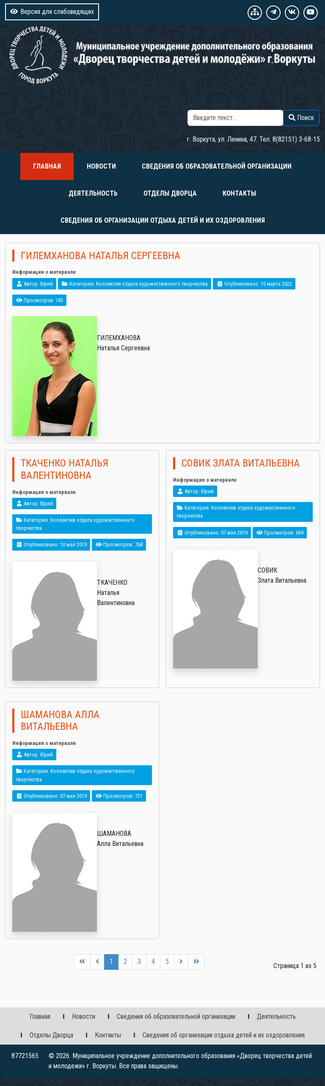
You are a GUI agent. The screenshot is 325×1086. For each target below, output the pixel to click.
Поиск (255, 105)
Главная (47, 166)
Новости (101, 166)
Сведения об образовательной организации (217, 166)
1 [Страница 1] (111, 962)
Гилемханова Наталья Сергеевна (100, 256)
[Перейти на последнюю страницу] (196, 962)
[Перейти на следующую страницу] (181, 962)
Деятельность (93, 193)
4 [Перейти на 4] (153, 962)
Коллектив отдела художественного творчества (152, 284)
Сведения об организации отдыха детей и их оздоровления (163, 220)
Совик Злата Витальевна (241, 463)
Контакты (239, 193)
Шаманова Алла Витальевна (60, 721)
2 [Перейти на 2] (125, 962)
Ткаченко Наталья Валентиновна (64, 469)
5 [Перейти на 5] (167, 962)
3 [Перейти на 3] (139, 962)
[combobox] (235, 118)
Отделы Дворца (170, 193)
